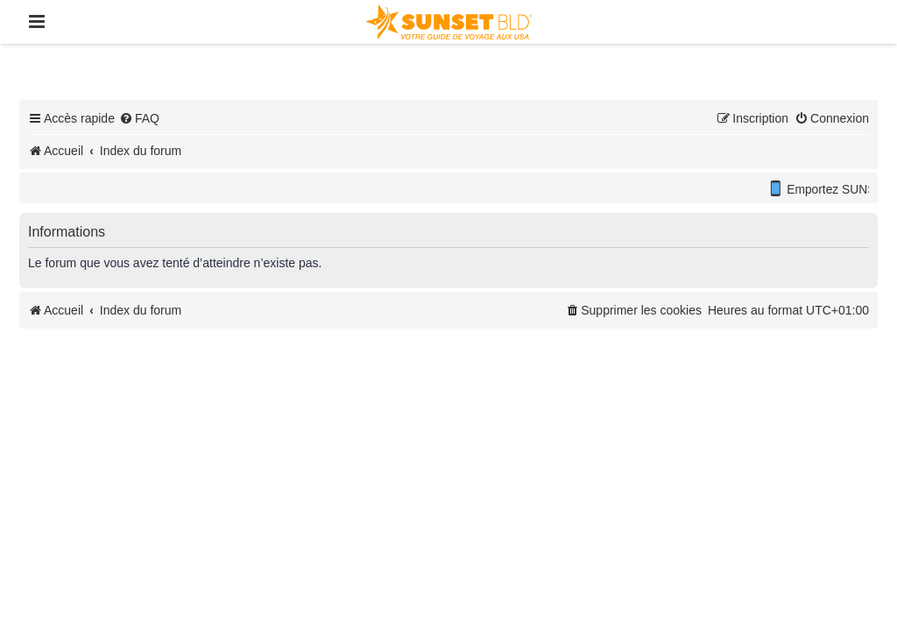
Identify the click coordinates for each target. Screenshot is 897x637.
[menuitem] (139, 118)
